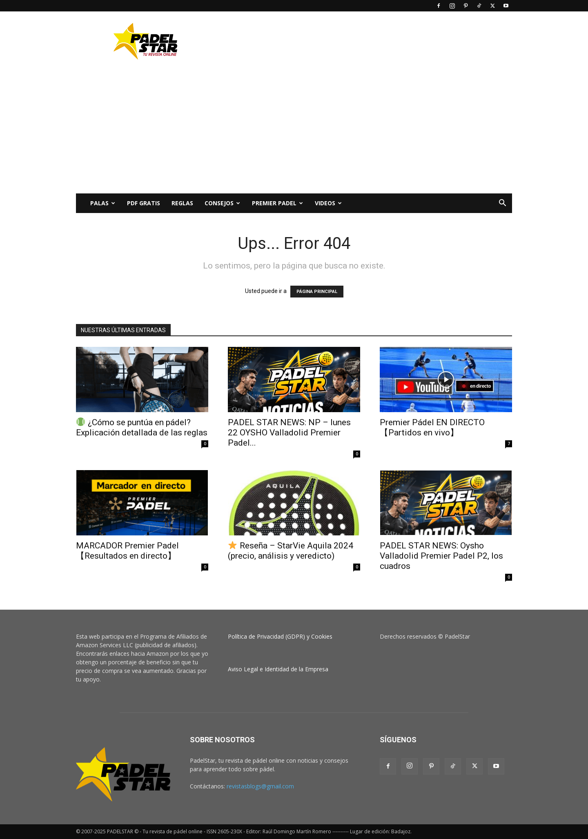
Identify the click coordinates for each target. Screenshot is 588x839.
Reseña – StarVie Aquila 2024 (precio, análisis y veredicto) (290, 551)
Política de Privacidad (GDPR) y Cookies (280, 636)
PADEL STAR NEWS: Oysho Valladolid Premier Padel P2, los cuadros (441, 556)
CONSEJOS (222, 203)
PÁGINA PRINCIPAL (316, 291)
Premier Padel (277, 203)
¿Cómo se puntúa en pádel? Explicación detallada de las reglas (141, 427)
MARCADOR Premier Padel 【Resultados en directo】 (127, 551)
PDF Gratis (143, 203)
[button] (502, 204)
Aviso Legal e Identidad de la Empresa (278, 669)
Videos (328, 203)
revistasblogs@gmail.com (260, 786)
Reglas (182, 203)
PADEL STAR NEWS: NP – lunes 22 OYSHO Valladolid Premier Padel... (289, 432)
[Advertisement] (363, 41)
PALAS (102, 203)
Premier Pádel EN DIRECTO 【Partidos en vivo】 (432, 427)
